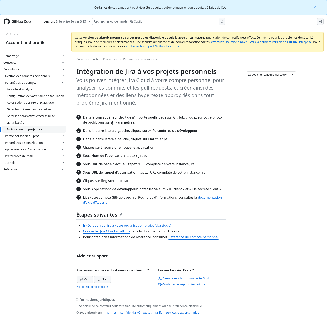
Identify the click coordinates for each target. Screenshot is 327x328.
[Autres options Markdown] (292, 74)
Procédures (110, 59)
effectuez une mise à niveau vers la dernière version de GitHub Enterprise (261, 42)
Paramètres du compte (138, 59)
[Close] (315, 6)
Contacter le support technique (181, 284)
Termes (112, 312)
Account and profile (25, 42)
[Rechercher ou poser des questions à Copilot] (158, 21)
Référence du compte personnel (193, 237)
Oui (84, 279)
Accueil (12, 34)
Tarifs (158, 312)
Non (103, 279)
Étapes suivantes (99, 214)
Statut (147, 312)
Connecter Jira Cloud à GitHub (106, 231)
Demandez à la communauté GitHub (185, 278)
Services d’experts (178, 312)
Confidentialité (130, 312)
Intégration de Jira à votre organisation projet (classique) (127, 225)
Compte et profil (87, 59)
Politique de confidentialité (92, 287)
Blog (196, 312)
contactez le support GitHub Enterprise (152, 46)
